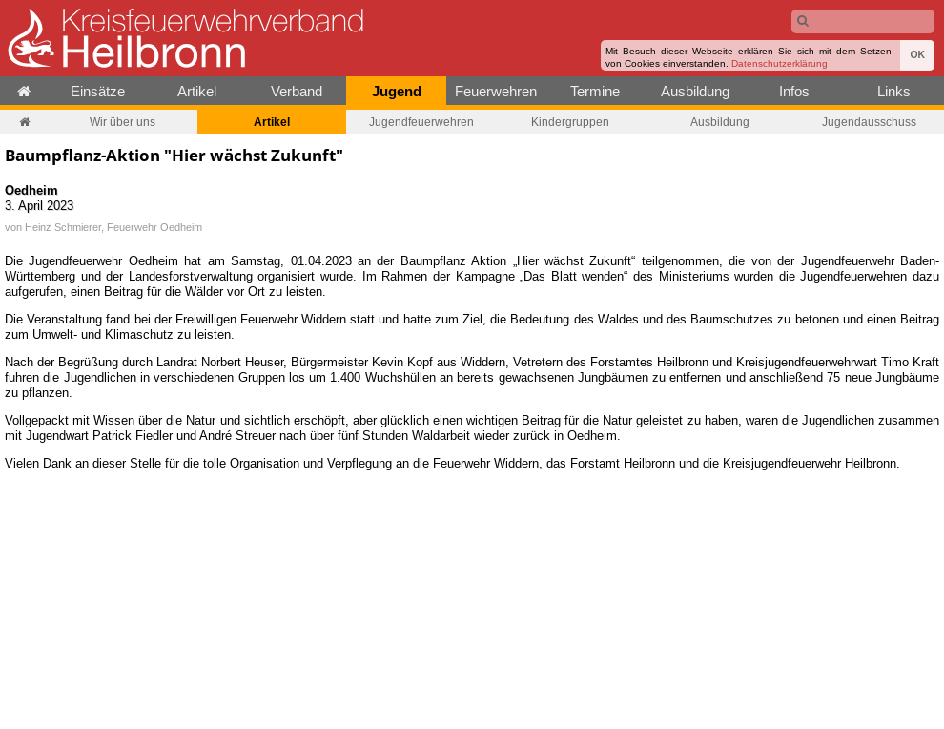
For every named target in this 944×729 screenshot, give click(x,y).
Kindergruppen (570, 122)
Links (894, 91)
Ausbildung (695, 91)
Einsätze (98, 91)
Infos (794, 91)
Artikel (196, 91)
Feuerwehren (496, 91)
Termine (595, 91)
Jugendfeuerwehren (421, 122)
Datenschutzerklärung (779, 63)
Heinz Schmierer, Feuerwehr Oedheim (113, 227)
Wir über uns (122, 122)
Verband (296, 91)
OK (917, 55)
